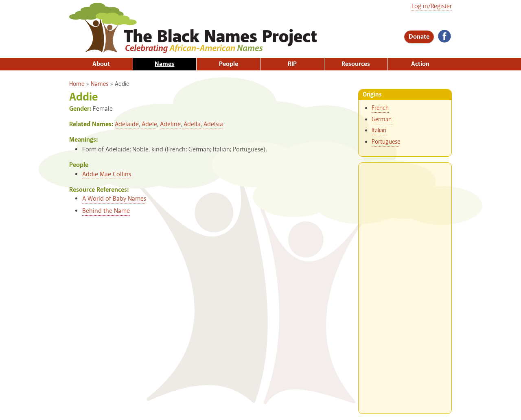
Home (76, 84)
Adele (149, 124)
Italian (379, 131)
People (228, 64)
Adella (192, 124)
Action (420, 64)
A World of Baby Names (114, 199)
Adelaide (127, 124)
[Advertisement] (405, 285)
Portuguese (386, 142)
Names (164, 64)
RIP (292, 64)
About (101, 64)
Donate (419, 37)
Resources (355, 64)
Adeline (170, 124)
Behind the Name (106, 211)
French (380, 108)
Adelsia (213, 124)
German (382, 120)
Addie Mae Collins (106, 174)
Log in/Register (432, 6)
